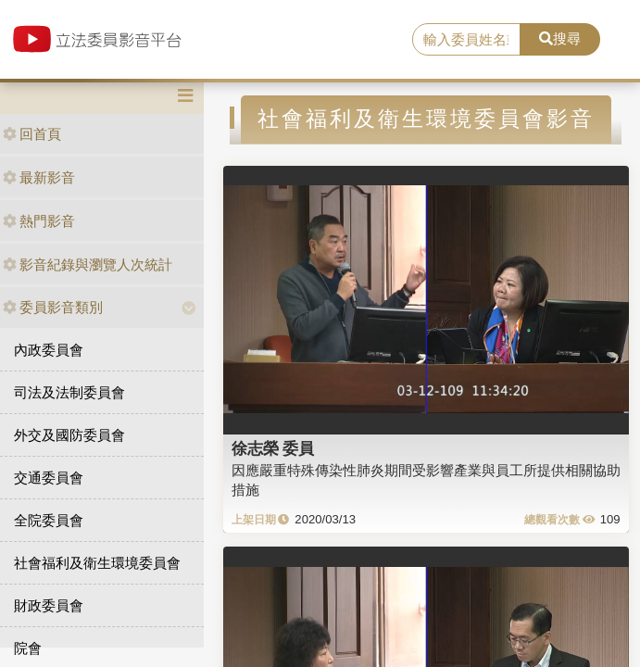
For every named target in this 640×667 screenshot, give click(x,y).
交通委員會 (48, 477)
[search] (466, 40)
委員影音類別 (53, 307)
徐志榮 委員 (273, 448)
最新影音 (39, 177)
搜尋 (560, 38)
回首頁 (32, 134)
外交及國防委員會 (69, 435)
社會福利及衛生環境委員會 (97, 563)
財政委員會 (48, 605)
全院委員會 (48, 520)
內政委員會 (48, 350)
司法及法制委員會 (69, 392)
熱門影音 (39, 221)
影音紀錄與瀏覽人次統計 (87, 264)
